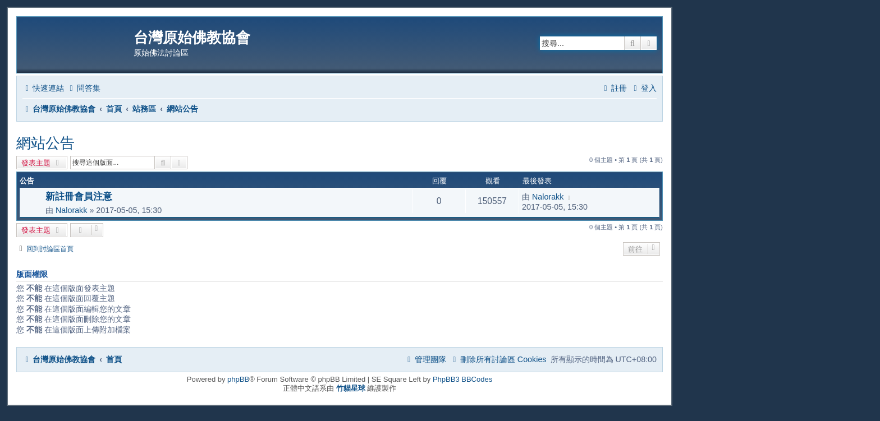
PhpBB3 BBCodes (462, 379)
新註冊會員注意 (78, 196)
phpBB (238, 379)
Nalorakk (71, 210)
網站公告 (45, 143)
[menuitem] (83, 88)
